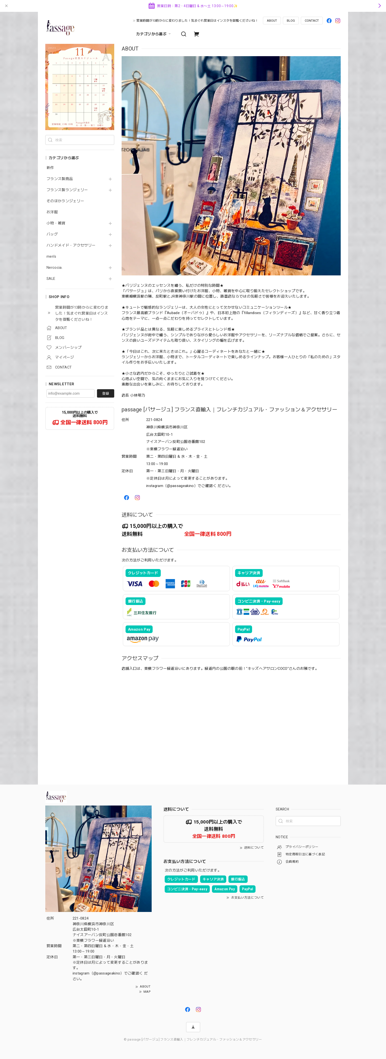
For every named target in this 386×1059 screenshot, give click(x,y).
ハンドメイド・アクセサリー (71, 245)
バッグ (52, 234)
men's (51, 256)
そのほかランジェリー (65, 201)
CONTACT (312, 20)
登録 (105, 393)
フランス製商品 (60, 179)
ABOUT (272, 20)
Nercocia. (55, 268)
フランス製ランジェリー (67, 190)
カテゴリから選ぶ (154, 34)
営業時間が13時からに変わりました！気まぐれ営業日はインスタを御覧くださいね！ (197, 20)
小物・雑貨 (56, 223)
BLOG (291, 20)
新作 (50, 168)
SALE (51, 279)
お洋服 (52, 212)
